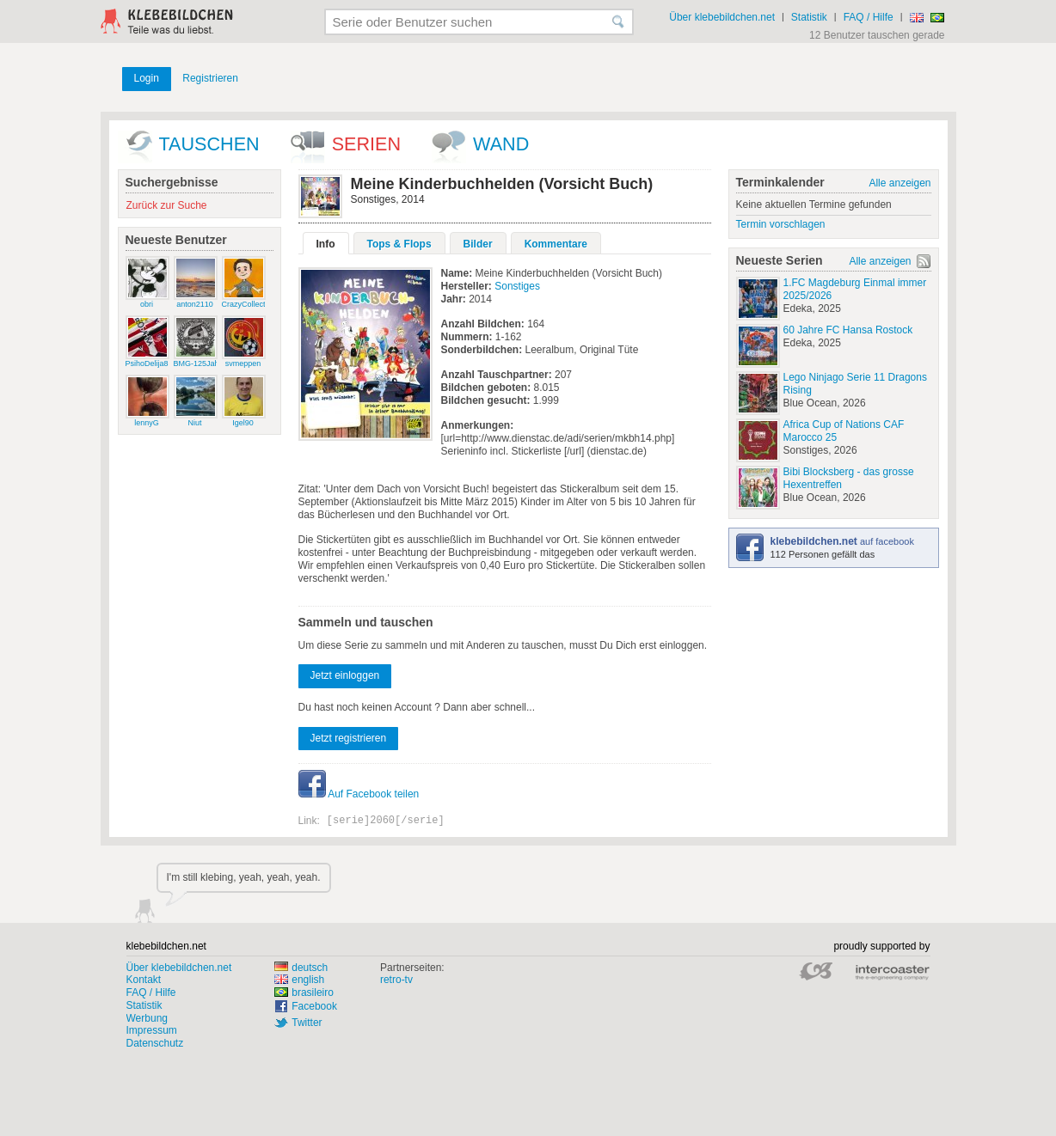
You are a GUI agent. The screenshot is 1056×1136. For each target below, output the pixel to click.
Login (146, 78)
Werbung (147, 1018)
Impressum (151, 1030)
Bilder (478, 244)
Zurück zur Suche (166, 205)
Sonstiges (517, 286)
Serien (366, 144)
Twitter (307, 1023)
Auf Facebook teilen (359, 794)
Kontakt (144, 980)
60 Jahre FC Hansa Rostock (848, 330)
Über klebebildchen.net (722, 17)
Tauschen (209, 144)
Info (325, 244)
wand (501, 144)
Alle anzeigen (899, 183)
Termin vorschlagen (781, 224)
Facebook (314, 1006)
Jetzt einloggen (345, 675)
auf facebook (842, 541)
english (299, 980)
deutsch (301, 968)
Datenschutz (155, 1043)
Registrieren (210, 78)
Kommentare (556, 244)
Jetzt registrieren (348, 738)
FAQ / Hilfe (868, 17)
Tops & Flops (399, 244)
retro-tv (396, 980)
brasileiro (304, 992)
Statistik (809, 17)
